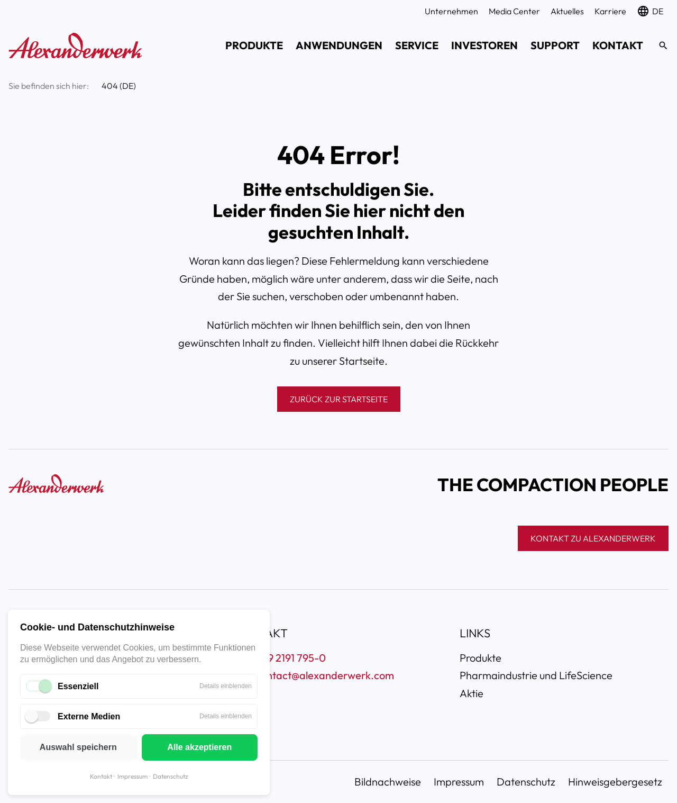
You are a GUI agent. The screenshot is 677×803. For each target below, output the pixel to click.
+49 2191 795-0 (290, 657)
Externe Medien (89, 716)
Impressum (132, 776)
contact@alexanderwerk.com (324, 675)
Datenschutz (170, 776)
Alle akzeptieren (199, 747)
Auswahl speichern (78, 747)
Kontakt (101, 776)
